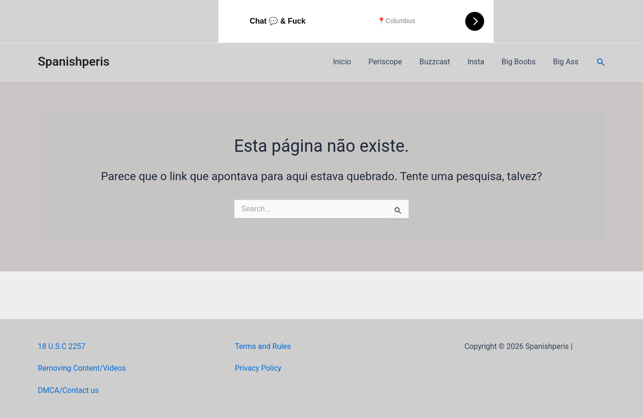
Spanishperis (74, 61)
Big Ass (567, 61)
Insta (481, 61)
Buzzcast (442, 61)
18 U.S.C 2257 (62, 346)
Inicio (354, 61)
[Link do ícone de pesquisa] (601, 62)
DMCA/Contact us (68, 390)
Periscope (395, 61)
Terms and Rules (263, 346)
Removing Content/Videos (82, 368)
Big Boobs (522, 61)
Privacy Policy (258, 368)
